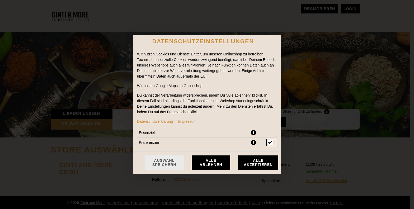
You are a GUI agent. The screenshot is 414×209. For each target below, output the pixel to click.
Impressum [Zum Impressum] (187, 121)
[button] (253, 132)
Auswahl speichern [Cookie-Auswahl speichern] (164, 162)
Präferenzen (149, 142)
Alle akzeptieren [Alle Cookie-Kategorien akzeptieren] (258, 162)
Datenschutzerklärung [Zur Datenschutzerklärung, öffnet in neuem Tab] (155, 121)
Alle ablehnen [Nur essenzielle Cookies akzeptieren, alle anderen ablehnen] (211, 162)
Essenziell (147, 133)
